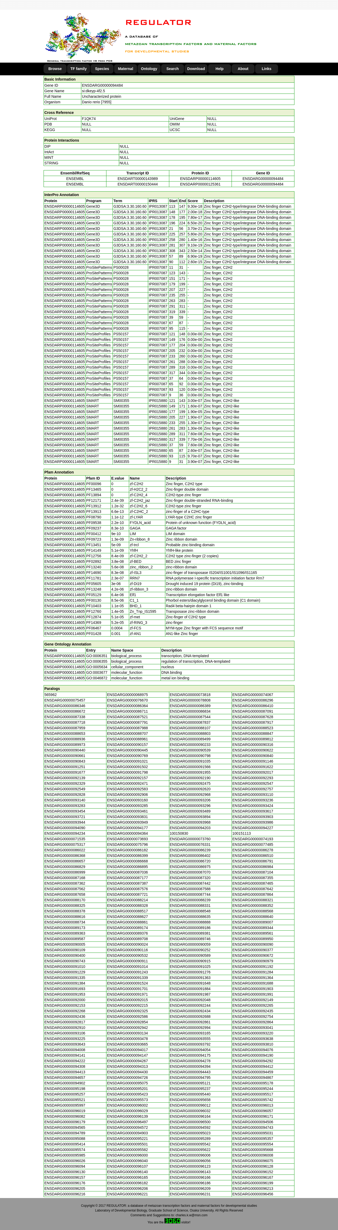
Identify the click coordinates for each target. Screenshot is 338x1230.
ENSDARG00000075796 (127, 844)
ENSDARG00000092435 (252, 1011)
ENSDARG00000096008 (252, 1155)
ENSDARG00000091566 (190, 767)
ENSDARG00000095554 (252, 1144)
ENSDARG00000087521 (127, 717)
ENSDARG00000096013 (252, 1105)
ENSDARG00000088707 (127, 733)
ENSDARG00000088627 (127, 917)
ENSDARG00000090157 (127, 744)
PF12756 (93, 556)
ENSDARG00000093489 (190, 811)
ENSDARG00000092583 (127, 789)
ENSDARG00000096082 (64, 1116)
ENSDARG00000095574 (64, 1150)
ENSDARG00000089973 (64, 744)
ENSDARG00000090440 (64, 750)
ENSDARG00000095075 (127, 1083)
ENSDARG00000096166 (190, 1177)
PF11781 (93, 578)
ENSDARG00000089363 (64, 933)
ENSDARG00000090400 (64, 955)
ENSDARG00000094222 (64, 1061)
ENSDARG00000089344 (252, 928)
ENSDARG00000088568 (252, 911)
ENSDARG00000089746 (190, 939)
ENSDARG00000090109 (64, 950)
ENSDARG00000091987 (190, 994)
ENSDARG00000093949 (127, 822)
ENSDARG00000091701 (127, 989)
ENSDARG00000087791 (127, 722)
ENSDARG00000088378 (64, 911)
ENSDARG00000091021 (127, 761)
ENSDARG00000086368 (64, 855)
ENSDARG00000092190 (190, 778)
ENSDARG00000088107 (190, 728)
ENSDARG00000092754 (252, 1016)
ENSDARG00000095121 (190, 1083)
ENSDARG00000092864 (252, 1022)
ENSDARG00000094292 (252, 1061)
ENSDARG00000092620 (190, 789)
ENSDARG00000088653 (64, 733)
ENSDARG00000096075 (252, 1161)
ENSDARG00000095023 (190, 1133)
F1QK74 (89, 119)
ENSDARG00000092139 (64, 778)
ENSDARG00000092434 (190, 1011)
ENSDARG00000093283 (64, 806)
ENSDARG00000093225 (64, 1039)
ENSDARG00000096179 (64, 1122)
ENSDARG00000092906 (127, 794)
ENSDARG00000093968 (190, 822)
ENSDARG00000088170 (64, 900)
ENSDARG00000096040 (127, 1161)
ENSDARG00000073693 (127, 839)
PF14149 (93, 550)
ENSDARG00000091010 (64, 966)
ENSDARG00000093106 (64, 1033)
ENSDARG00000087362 (64, 883)
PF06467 (93, 628)
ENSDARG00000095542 (190, 1144)
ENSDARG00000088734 (64, 922)
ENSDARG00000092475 (190, 783)
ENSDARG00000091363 (190, 978)
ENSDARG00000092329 (64, 783)
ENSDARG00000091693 (64, 989)
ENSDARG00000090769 (127, 756)
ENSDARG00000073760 (190, 839)
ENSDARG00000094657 (64, 1077)
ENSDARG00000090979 (252, 961)
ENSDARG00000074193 (252, 839)
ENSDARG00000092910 (64, 1027)
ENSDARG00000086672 (64, 711)
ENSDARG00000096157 (64, 1177)
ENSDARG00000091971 (127, 994)
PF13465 (93, 489)
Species (102, 69)
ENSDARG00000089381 (190, 933)
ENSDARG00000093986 (252, 822)
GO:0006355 (96, 661)
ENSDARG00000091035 (190, 761)
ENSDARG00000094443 (190, 1072)
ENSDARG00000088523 (252, 728)
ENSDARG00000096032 (190, 1111)
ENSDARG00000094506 (252, 1122)
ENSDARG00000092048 (190, 1000)
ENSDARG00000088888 (190, 922)
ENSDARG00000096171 (252, 1116)
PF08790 (93, 517)
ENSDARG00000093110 (252, 794)
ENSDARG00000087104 (252, 872)
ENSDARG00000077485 (252, 844)
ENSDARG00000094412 (252, 1066)
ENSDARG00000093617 (252, 811)
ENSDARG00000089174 (127, 928)
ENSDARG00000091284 (252, 972)
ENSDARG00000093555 (190, 1039)
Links (266, 69)
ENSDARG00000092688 (190, 1016)
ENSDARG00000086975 (190, 867)
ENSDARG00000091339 (127, 978)
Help (219, 69)
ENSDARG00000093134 (127, 1033)
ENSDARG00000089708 (127, 939)
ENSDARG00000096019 (64, 1111)
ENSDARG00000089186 (190, 928)
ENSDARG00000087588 (190, 889)
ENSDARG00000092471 (127, 783)
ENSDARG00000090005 (64, 944)
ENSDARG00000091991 (252, 994)
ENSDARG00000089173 (64, 928)
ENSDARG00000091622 (252, 767)
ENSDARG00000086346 (64, 706)
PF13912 (93, 506)
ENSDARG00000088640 (252, 917)
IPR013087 (158, 206)
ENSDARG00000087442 (190, 883)
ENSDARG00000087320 (190, 878)
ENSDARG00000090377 (252, 950)
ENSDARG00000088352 (252, 905)
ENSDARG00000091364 (252, 978)
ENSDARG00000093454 (64, 811)
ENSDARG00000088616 (64, 917)
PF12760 (93, 611)
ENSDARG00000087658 (64, 894)
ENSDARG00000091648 (190, 983)
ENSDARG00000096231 (190, 1194)
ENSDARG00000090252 (190, 950)
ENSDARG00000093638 (252, 1039)
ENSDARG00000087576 (127, 889)
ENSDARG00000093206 (190, 800)
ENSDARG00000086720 (190, 861)
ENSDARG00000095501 (127, 1144)
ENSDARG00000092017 (252, 772)
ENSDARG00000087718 (64, 722)
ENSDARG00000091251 (64, 767)
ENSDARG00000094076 (252, 1050)
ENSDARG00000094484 (102, 85)
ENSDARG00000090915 (190, 961)
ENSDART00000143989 (138, 179)
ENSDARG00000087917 (252, 722)
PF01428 (93, 634)
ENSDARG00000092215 (127, 1005)
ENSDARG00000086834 (190, 711)
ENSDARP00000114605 (200, 179)
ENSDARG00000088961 (127, 739)
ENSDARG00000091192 (252, 966)
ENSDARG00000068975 (127, 695)
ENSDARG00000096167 (252, 1177)
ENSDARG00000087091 (252, 711)
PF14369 (93, 622)
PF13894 (93, 495)
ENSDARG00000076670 (127, 700)
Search (172, 69)
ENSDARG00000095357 (252, 1138)
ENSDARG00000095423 (127, 1094)
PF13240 (93, 567)
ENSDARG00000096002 (127, 1105)
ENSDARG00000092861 (190, 1022)
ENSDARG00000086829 (64, 867)
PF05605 (93, 584)
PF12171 (93, 500)
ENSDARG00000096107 (127, 1166)
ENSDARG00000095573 (127, 1100)
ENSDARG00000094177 (127, 828)
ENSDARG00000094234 (64, 833)
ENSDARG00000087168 (64, 878)
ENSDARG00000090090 (252, 944)
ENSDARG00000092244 (190, 1005)
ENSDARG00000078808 (190, 700)
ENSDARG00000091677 (64, 772)
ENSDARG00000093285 (127, 806)
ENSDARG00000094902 (64, 1083)
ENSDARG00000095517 (252, 1094)
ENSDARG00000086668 (127, 861)
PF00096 (93, 484)
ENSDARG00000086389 (190, 706)
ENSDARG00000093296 (190, 806)
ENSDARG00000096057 (252, 1111)
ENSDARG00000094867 (252, 1077)
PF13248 (93, 589)
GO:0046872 (96, 678)
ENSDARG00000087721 (127, 894)
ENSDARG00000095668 (252, 1150)
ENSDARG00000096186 (190, 1183)
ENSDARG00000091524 (127, 983)
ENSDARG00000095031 (252, 1133)
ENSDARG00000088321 (252, 900)
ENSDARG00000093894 (190, 817)
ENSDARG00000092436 (64, 1016)
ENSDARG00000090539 (190, 750)
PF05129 (93, 595)
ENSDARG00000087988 (127, 728)
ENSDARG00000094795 (190, 1077)
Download (196, 69)
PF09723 (93, 539)
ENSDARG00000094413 (64, 1072)
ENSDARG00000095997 (64, 1105)
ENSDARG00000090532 (127, 955)
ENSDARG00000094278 (190, 1061)
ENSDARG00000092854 (127, 1022)
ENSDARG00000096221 (127, 1194)
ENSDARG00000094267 (127, 1061)
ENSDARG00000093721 (64, 817)
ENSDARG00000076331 (190, 844)
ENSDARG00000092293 (252, 778)
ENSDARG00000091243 (127, 972)
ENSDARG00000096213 (252, 1188)
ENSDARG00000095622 (190, 1150)
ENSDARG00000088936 (64, 739)
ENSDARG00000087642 (252, 889)
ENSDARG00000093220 (252, 1033)
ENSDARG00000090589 (190, 955)
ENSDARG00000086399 (127, 855)
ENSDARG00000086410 (252, 706)
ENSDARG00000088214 (127, 900)
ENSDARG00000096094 (64, 1166)
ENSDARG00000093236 (252, 800)
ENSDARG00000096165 (127, 1177)
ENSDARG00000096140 (127, 1172)
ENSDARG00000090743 (64, 961)
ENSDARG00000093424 (252, 806)
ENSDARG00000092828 (64, 794)
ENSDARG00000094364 (127, 833)
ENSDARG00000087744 (190, 894)
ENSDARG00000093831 (127, 817)
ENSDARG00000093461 (127, 811)
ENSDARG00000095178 (252, 1083)
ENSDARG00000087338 (64, 717)
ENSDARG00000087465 (252, 883)
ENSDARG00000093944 (64, 822)
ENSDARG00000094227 (252, 828)
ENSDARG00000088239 (190, 900)
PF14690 (93, 572)
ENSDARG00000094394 (190, 1066)
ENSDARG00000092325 (127, 1011)
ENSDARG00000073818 (190, 695)
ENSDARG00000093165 (190, 1033)
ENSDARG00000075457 (64, 700)
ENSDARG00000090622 (252, 750)
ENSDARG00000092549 (64, 789)
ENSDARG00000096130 (64, 1172)
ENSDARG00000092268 (64, 1011)
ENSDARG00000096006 (190, 1155)
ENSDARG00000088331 (190, 905)
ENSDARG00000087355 (252, 878)
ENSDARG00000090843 (64, 761)
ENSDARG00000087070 (190, 872)
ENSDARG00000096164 (190, 1116)
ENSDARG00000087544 (190, 717)
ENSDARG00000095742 (252, 1100)
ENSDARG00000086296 (252, 700)
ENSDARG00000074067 (252, 695)
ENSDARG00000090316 (252, 744)
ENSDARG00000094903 (127, 1133)
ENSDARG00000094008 (64, 1050)
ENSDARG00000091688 (252, 983)
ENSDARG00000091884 (190, 989)
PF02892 (93, 561)
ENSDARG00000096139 (127, 1116)
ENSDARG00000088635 (190, 917)
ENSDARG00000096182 (127, 1183)
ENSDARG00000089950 (252, 939)
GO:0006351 (96, 656)
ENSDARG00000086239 (190, 850)
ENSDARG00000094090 (64, 828)
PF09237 (93, 528)
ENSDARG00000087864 (252, 894)
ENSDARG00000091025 (190, 966)
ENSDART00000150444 (138, 184)
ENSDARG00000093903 (252, 817)
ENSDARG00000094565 (64, 1127)
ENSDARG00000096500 (190, 1122)
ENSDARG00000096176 (64, 1183)
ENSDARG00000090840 (252, 756)
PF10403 (93, 606)
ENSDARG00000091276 (190, 972)
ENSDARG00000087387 (127, 883)
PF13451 (93, 545)
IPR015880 (158, 400)
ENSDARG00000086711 (127, 711)
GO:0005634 (96, 667)
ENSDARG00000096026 (64, 1161)
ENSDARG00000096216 (64, 1194)
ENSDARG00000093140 (64, 800)
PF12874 (93, 617)
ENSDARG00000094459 (252, 1072)
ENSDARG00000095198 (64, 1089)
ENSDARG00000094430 (127, 1072)
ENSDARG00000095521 (64, 1100)
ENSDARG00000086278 (252, 850)
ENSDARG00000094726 (127, 1077)
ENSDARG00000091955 (190, 772)
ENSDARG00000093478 (127, 1039)
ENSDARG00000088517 (127, 911)
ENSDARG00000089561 (252, 933)
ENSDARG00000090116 (127, 950)
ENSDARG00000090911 (127, 961)
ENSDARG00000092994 (190, 1027)
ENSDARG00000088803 (190, 733)
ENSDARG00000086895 (127, 867)
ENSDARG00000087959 (64, 728)
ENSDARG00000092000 (64, 1000)
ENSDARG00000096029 (127, 1111)
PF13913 (93, 511)
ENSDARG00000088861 (127, 922)
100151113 (241, 833)
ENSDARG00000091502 (127, 767)
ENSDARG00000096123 (190, 1166)
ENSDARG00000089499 (190, 739)
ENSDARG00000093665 (127, 1044)
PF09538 (93, 523)
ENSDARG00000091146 (252, 761)
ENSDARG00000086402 (190, 855)
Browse (55, 69)
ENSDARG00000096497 (127, 1122)
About (243, 69)
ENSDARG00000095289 (190, 1138)
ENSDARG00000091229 (64, 972)
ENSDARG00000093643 (64, 1044)
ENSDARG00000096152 (252, 1172)
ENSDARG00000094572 (127, 1127)
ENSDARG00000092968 (190, 794)
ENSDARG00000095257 (64, 1094)
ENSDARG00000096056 (190, 1161)
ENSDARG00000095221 (127, 1138)
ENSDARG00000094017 (127, 1050)
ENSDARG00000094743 (252, 1127)
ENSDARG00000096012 (190, 1105)
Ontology (149, 69)
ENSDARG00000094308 (64, 1066)
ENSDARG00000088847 (252, 733)
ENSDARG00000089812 (252, 739)
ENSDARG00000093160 (127, 800)
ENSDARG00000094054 (190, 1050)
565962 (50, 695)
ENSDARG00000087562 (64, 889)
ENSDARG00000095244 (252, 1089)
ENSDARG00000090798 (190, 756)
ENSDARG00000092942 (127, 1027)
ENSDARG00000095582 (127, 1150)
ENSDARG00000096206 (127, 1188)
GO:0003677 (96, 672)
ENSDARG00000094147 (127, 1055)
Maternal (125, 69)
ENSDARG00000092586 (127, 1016)
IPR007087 (158, 267)
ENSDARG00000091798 (127, 772)
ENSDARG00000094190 (252, 1055)
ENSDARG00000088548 (190, 911)
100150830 (179, 833)
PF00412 (93, 534)
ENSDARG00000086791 (252, 861)
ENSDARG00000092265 (252, 1005)
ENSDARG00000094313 (127, 1066)
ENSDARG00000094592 (190, 1127)
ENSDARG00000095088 (64, 1138)
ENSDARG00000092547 (252, 783)
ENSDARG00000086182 (127, 850)
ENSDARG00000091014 (127, 966)
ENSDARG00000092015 (127, 1000)
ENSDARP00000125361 (200, 184)
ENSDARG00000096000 (127, 1155)
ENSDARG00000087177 (127, 878)
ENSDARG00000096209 (190, 1188)
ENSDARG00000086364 (127, 706)
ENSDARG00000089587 (64, 939)
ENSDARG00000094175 (190, 1055)
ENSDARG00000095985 (64, 1155)
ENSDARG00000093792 (190, 1044)
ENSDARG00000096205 (64, 1188)
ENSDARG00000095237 (190, 1089)
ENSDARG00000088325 (64, 905)
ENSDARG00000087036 (127, 872)
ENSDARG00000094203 (190, 828)
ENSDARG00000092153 (64, 1005)
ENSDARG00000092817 (64, 1022)
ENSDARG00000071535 (64, 839)
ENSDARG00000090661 (64, 756)
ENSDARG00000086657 (64, 861)
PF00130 (93, 600)
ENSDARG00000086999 (64, 872)
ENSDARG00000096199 (252, 1183)
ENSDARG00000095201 (127, 1089)
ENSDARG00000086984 (252, 867)
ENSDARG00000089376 (127, 933)
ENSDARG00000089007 (252, 922)
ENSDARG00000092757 (252, 789)
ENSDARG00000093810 (252, 1044)
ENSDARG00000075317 (64, 844)
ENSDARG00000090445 (127, 750)
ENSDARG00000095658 (190, 1100)
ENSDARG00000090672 (252, 955)
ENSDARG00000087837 (190, 722)
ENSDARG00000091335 (64, 978)
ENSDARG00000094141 (64, 1055)
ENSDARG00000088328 (127, 905)
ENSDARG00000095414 (64, 1144)
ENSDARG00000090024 (127, 944)
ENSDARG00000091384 (64, 983)
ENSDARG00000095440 (190, 1094)
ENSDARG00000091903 (252, 989)
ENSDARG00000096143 (190, 1172)
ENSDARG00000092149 (252, 1000)
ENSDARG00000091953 (64, 994)
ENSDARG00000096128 (252, 1166)
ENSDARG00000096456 (252, 1194)
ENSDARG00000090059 (190, 944)
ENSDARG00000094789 (64, 1133)
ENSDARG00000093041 (252, 1027)
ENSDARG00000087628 (252, 717)
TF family (79, 69)
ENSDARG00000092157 (127, 778)
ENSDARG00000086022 (64, 850)
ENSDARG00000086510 (252, 855)
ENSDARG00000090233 (190, 744)
